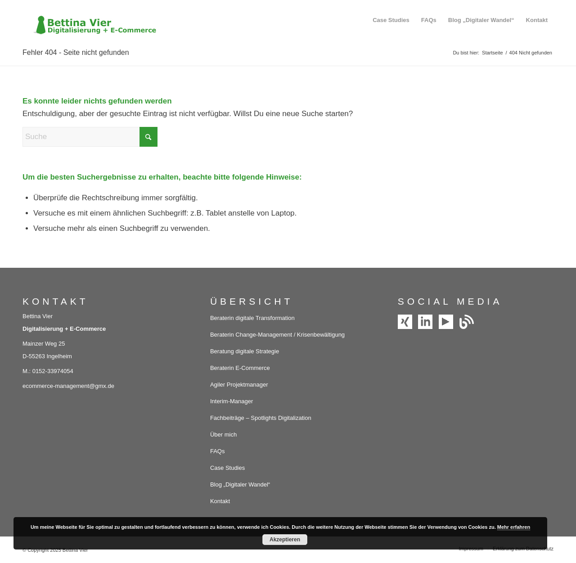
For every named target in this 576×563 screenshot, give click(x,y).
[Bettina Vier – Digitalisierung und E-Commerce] (90, 20)
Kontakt (220, 501)
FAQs (217, 451)
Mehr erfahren (513, 527)
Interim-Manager (231, 401)
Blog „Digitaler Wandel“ (240, 484)
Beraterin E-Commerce (240, 368)
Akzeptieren (285, 539)
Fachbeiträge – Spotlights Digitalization (260, 417)
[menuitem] (391, 20)
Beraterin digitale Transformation (252, 318)
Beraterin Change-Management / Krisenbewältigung (277, 334)
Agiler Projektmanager (239, 384)
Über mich (223, 434)
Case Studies (227, 467)
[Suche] (90, 137)
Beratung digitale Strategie (244, 351)
